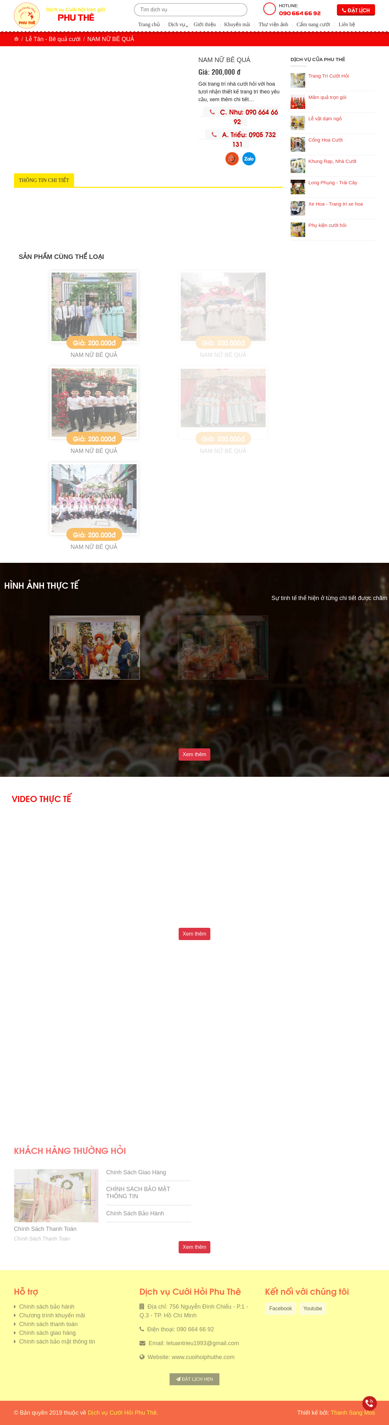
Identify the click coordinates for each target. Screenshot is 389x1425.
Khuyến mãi (237, 24)
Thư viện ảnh (273, 24)
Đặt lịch (356, 10)
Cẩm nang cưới (313, 24)
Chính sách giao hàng (46, 1333)
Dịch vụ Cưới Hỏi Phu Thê (122, 1412)
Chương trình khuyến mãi (51, 1315)
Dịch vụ (176, 24)
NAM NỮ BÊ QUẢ (144, 355)
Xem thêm (194, 754)
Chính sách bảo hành (45, 1306)
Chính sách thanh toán (47, 1324)
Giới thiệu (205, 24)
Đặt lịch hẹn (194, 1379)
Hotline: (300, 10)
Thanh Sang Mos (353, 1412)
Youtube (312, 1308)
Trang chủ (149, 24)
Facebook (280, 1308)
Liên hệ (347, 24)
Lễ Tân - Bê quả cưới (53, 39)
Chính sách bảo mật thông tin (56, 1341)
